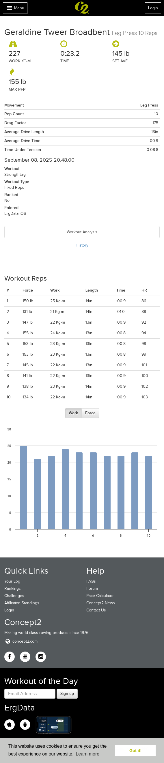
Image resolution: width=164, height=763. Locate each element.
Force (90, 413)
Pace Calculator (100, 596)
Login (153, 8)
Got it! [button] (135, 750)
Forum (92, 588)
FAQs (91, 581)
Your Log (12, 581)
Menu (15, 9)
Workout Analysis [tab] (82, 232)
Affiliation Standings (21, 603)
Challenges (14, 596)
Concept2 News (100, 603)
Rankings (12, 588)
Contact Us (96, 610)
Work (73, 413)
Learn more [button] (87, 753)
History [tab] (82, 245)
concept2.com (21, 641)
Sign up (67, 693)
